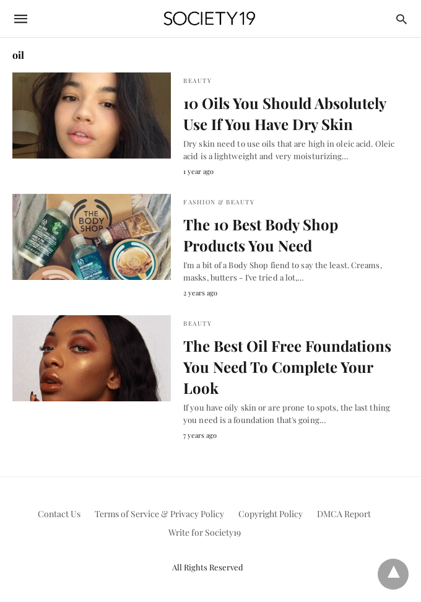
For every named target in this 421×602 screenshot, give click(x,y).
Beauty (197, 80)
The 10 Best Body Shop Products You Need (260, 234)
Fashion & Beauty (218, 202)
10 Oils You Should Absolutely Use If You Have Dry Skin (284, 113)
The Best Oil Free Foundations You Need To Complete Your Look (287, 366)
